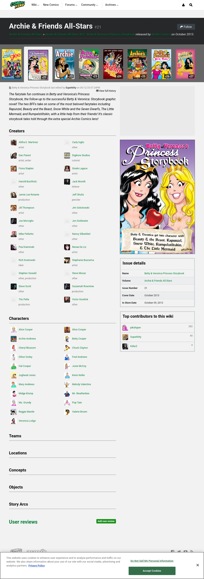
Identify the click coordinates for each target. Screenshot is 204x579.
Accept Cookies (152, 570)
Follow (186, 26)
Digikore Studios (77, 156)
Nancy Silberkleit (77, 234)
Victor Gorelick (76, 300)
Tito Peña (20, 300)
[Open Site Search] (191, 5)
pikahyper (157, 328)
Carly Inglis (74, 142)
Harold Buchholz (24, 182)
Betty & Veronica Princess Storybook (164, 273)
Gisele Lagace (76, 169)
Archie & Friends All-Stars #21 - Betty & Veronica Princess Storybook (90, 34)
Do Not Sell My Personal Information (152, 560)
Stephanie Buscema (79, 260)
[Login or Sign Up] (183, 5)
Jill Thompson (22, 208)
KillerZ (157, 346)
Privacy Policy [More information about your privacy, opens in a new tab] (36, 565)
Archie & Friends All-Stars (51, 26)
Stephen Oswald (24, 273)
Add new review (106, 521)
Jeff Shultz (74, 195)
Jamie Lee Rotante (25, 195)
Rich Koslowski (23, 260)
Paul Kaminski (22, 247)
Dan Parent (21, 156)
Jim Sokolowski (76, 208)
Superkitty (71, 87)
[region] (102, 565)
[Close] (197, 565)
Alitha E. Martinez (24, 142)
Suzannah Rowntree (79, 287)
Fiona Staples (22, 169)
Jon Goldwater (76, 221)
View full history (106, 90)
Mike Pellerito (22, 234)
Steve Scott (21, 287)
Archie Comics (161, 34)
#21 (97, 27)
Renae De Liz (75, 247)
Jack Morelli (74, 182)
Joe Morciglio (22, 221)
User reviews (23, 522)
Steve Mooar (75, 273)
